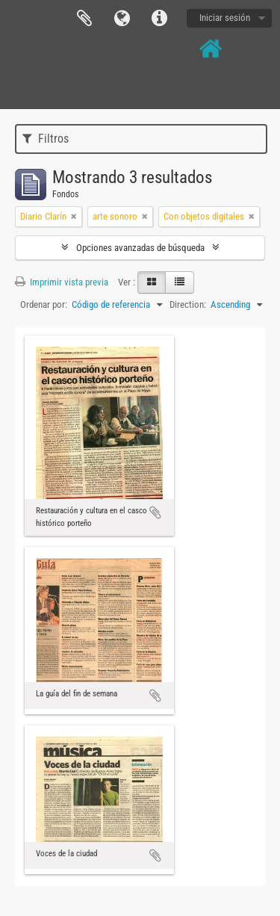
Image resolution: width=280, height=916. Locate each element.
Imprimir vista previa (61, 282)
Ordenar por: (43, 304)
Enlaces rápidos (159, 18)
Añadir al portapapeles (155, 512)
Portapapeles (84, 18)
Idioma (121, 18)
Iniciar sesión (224, 17)
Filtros (45, 138)
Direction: (187, 304)
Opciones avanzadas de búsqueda (140, 247)
